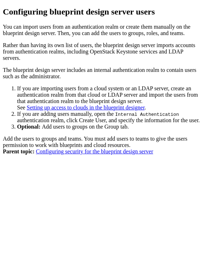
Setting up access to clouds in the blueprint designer (86, 107)
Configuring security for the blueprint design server (94, 151)
